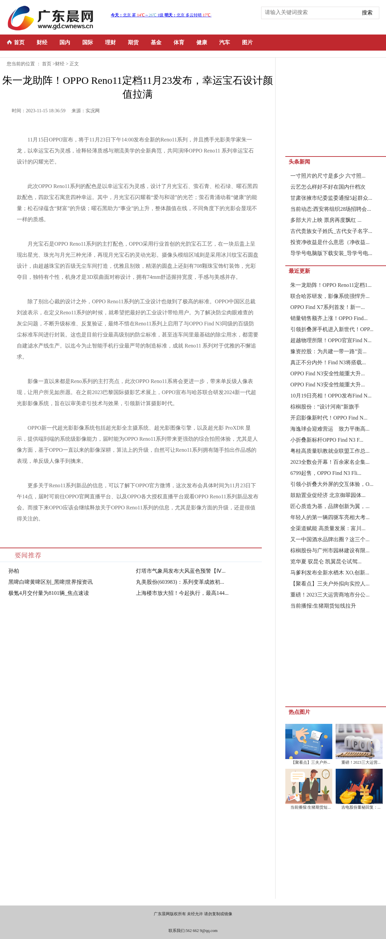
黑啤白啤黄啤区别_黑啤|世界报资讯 (50, 582)
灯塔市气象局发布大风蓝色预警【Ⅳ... (181, 571)
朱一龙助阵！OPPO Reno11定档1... (331, 285)
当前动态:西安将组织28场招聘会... (330, 209)
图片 (247, 42)
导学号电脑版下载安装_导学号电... (331, 253)
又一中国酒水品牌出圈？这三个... (330, 539)
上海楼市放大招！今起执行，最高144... (182, 593)
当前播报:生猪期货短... (310, 807)
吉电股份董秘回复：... (361, 807)
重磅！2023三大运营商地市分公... (330, 595)
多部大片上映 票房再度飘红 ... (325, 220)
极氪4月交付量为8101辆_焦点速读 (48, 593)
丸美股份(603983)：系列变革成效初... (180, 582)
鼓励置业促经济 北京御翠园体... (328, 495)
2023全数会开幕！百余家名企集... (330, 462)
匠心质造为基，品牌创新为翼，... (330, 506)
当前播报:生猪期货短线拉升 (323, 606)
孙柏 (13, 571)
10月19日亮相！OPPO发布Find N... (331, 395)
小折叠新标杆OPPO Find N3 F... (326, 440)
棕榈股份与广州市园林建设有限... (330, 550)
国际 (87, 42)
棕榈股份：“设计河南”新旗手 (324, 407)
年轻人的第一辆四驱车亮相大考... (330, 517)
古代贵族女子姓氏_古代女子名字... (331, 231)
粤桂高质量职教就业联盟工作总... (330, 451)
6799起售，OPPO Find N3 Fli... (325, 473)
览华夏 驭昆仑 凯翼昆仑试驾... (325, 561)
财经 (42, 42)
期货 (133, 42)
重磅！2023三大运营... (361, 762)
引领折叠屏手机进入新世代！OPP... (332, 329)
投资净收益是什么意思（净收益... (330, 242)
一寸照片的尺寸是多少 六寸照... (328, 176)
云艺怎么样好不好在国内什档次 (328, 187)
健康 (201, 42)
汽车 (224, 42)
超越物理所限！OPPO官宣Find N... (331, 340)
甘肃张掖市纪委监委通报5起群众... (331, 198)
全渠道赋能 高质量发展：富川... (328, 528)
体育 (179, 42)
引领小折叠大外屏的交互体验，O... (332, 484)
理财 (110, 42)
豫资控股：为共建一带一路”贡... (328, 351)
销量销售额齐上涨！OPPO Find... (329, 318)
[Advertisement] (335, 106)
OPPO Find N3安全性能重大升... (327, 373)
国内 (64, 42)
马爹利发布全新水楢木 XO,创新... (329, 572)
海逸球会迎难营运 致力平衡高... (330, 429)
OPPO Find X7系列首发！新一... (327, 307)
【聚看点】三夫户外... (310, 762)
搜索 (367, 12)
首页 (19, 42)
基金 (156, 42)
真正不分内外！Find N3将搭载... (328, 362)
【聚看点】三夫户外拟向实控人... (330, 583)
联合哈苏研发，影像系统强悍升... (330, 296)
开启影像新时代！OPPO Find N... (329, 418)
